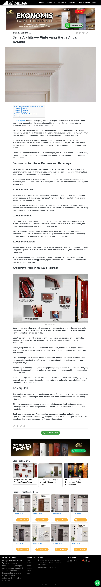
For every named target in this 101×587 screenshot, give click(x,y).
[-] (68, 560)
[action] (97, 583)
